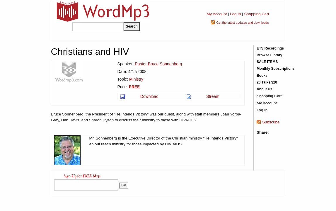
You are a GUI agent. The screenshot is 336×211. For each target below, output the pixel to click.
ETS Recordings (270, 48)
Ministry (136, 79)
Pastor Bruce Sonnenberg (158, 64)
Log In (235, 14)
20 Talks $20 (267, 82)
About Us (264, 89)
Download (149, 96)
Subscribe (270, 122)
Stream (212, 96)
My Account (217, 14)
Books (262, 76)
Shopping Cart (256, 14)
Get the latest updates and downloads (242, 22)
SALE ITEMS (267, 62)
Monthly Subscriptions (275, 69)
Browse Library (269, 55)
